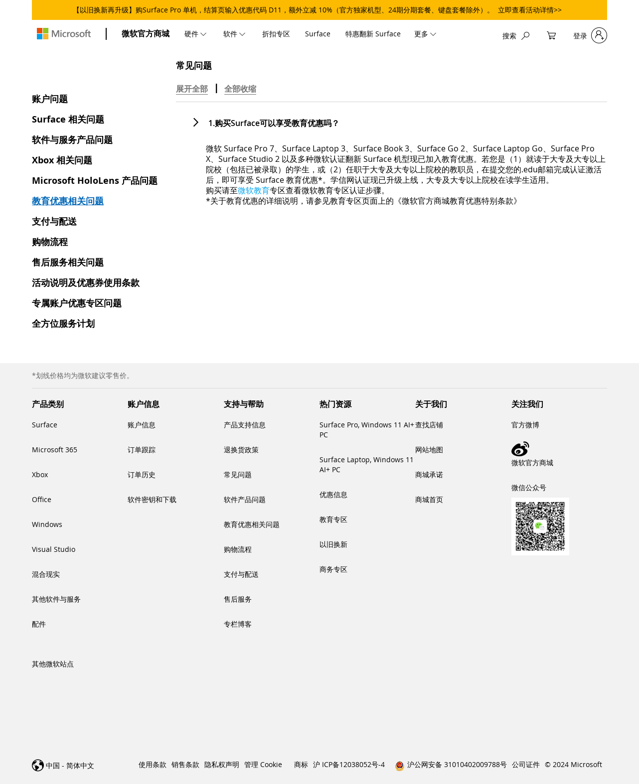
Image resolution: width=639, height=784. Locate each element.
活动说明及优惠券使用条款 (86, 282)
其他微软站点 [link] (53, 663)
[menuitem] (196, 33)
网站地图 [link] (429, 449)
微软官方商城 (145, 33)
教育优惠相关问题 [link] (252, 524)
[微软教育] (254, 190)
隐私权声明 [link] (221, 764)
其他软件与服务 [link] (56, 599)
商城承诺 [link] (429, 474)
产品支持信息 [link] (245, 424)
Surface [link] (44, 424)
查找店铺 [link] (429, 424)
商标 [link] (301, 764)
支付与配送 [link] (241, 574)
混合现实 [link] (46, 574)
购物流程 (50, 242)
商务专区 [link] (333, 569)
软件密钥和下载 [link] (152, 499)
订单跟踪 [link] (142, 449)
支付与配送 (54, 221)
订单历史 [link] (142, 474)
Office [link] (41, 499)
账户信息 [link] (142, 424)
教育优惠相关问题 (68, 201)
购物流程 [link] (238, 549)
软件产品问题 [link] (245, 499)
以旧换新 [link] (333, 544)
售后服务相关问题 (68, 262)
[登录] (590, 35)
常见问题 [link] (238, 474)
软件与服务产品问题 (72, 139)
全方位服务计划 (63, 323)
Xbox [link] (40, 474)
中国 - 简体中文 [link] (70, 765)
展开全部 (192, 88)
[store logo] (64, 33)
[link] (559, 449)
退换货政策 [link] (241, 449)
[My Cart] (551, 35)
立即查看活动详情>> (530, 9)
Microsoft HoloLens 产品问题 (95, 180)
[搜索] (515, 35)
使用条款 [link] (152, 764)
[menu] (314, 33)
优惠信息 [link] (333, 494)
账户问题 (50, 99)
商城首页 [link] (429, 499)
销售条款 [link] (185, 764)
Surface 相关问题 (68, 119)
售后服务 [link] (238, 599)
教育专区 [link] (333, 519)
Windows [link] (47, 524)
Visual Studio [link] (53, 549)
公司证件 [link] (526, 764)
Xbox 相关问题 (62, 160)
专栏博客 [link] (238, 624)
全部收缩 (240, 88)
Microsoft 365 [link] (54, 449)
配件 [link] (39, 624)
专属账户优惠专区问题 (77, 303)
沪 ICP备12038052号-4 (349, 764)
